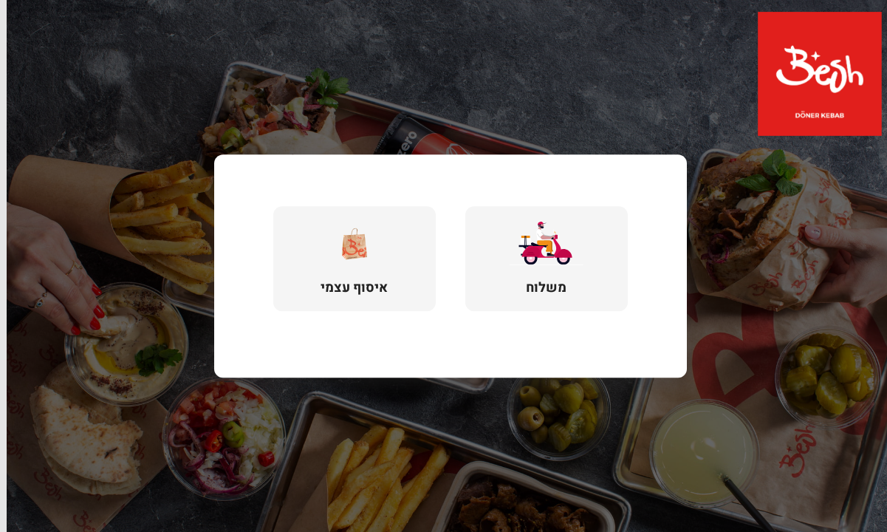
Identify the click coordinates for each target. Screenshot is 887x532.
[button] (540, 258)
